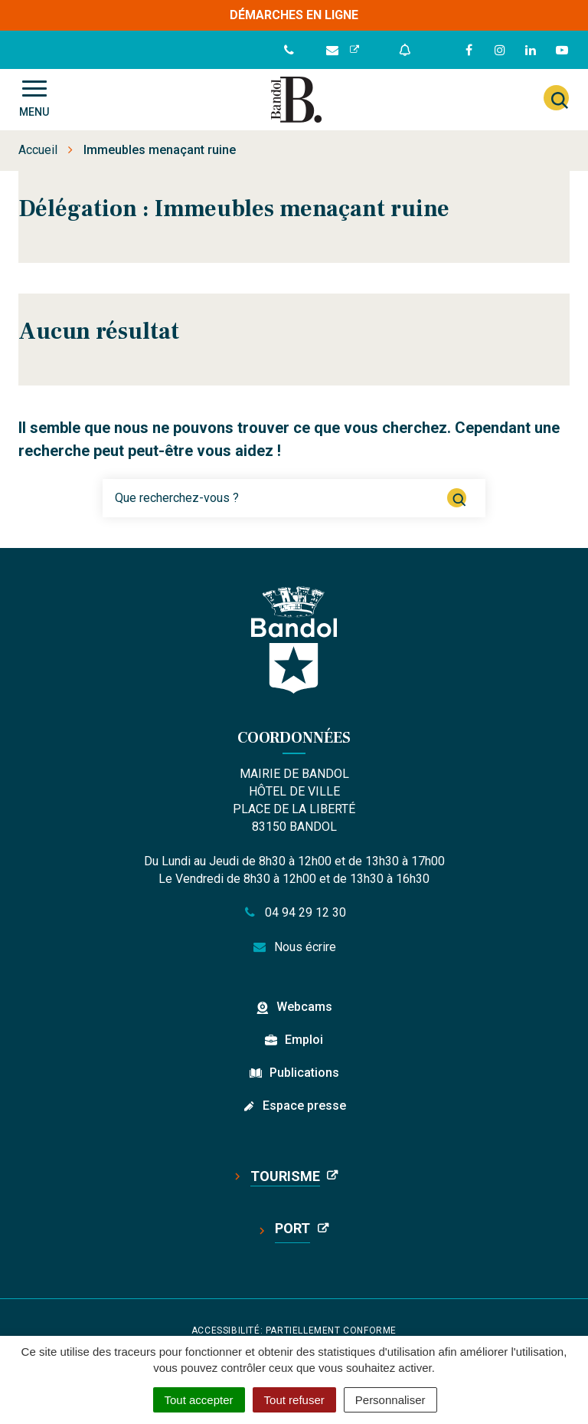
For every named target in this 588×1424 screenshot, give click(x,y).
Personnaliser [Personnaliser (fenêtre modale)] (390, 1399)
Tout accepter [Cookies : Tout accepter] (199, 1399)
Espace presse (304, 1105)
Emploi (304, 1039)
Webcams (304, 1006)
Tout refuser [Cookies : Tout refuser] (294, 1399)
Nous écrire (294, 947)
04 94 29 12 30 (294, 912)
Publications (304, 1072)
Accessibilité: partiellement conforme (294, 1330)
